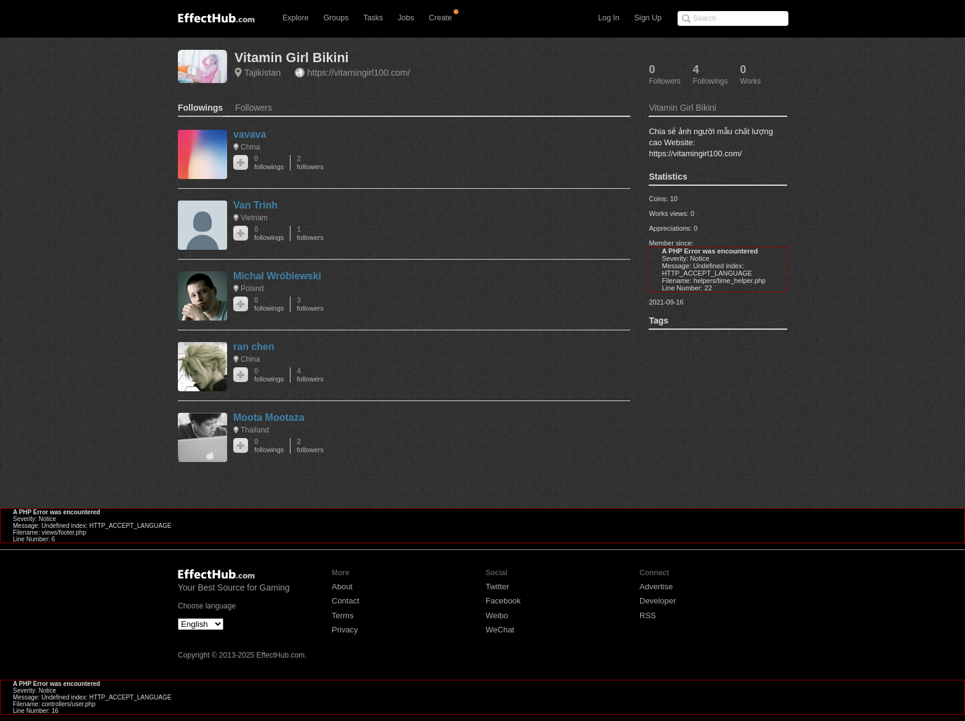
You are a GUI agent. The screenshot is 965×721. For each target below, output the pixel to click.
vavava (249, 134)
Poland (252, 288)
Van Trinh (255, 205)
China (250, 147)
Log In (609, 18)
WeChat (500, 629)
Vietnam (254, 217)
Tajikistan (262, 73)
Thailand (255, 430)
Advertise (656, 586)
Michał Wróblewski (277, 276)
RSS (647, 615)
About (342, 586)
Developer (657, 600)
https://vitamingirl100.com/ (358, 73)
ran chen (253, 346)
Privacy (345, 629)
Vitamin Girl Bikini (291, 57)
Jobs (406, 18)
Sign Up (648, 18)
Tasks (373, 18)
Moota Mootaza (269, 417)
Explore (295, 18)
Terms (342, 615)
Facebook (503, 600)
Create (440, 18)
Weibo (497, 615)
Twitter (497, 586)
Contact (345, 600)
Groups (335, 18)
